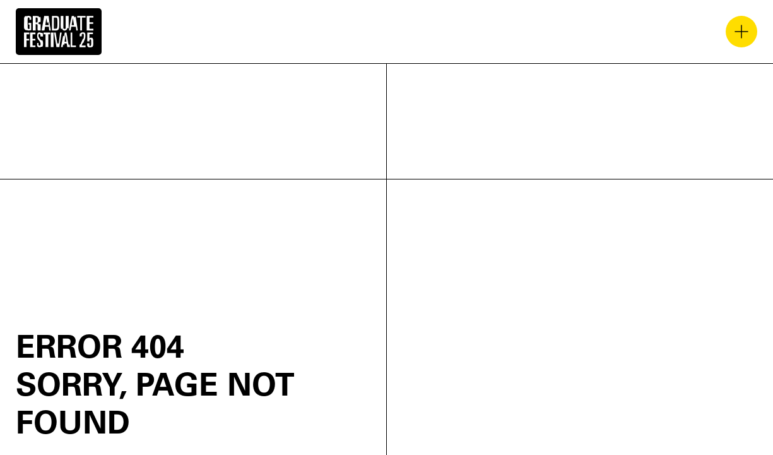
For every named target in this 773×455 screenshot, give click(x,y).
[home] (59, 32)
